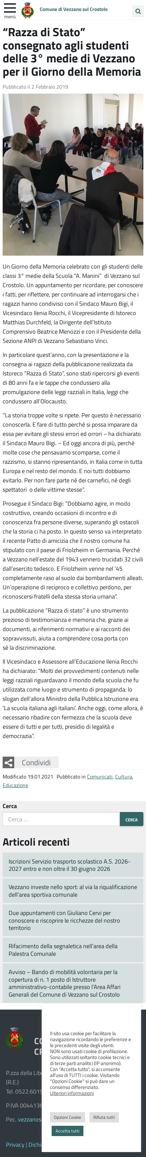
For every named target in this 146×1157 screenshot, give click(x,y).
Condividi (36, 762)
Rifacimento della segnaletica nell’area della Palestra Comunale (63, 949)
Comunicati (100, 776)
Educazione (15, 785)
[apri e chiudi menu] (10, 7)
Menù (10, 16)
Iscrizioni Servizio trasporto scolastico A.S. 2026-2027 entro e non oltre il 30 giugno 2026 (69, 865)
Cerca (10, 805)
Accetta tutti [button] (67, 1131)
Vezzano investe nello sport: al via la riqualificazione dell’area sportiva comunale (73, 890)
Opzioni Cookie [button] (67, 1117)
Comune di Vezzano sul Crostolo (74, 9)
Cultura (123, 776)
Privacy (15, 1144)
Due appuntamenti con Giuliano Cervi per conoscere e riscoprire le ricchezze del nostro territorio (64, 920)
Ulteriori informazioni (72, 1093)
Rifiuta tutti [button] (104, 1117)
